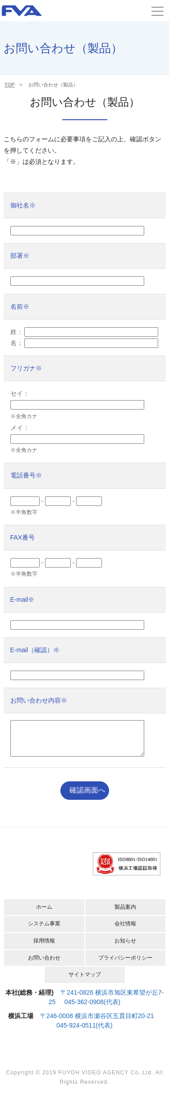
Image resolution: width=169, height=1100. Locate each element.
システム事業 (44, 930)
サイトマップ (85, 981)
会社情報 (125, 930)
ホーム (44, 914)
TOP (10, 84)
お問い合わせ (44, 964)
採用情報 (44, 947)
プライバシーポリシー (125, 964)
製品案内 (125, 914)
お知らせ (125, 947)
